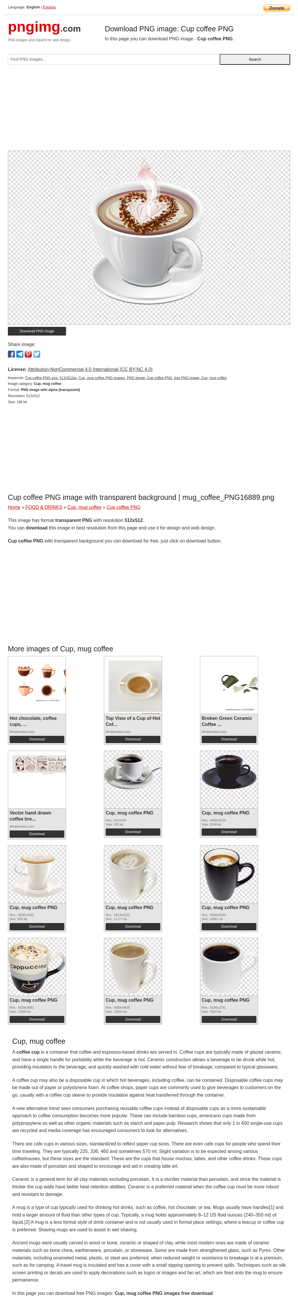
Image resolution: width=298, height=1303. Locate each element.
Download (37, 739)
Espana (49, 7)
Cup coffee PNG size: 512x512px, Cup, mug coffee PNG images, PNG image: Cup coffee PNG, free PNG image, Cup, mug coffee (126, 378)
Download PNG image (37, 331)
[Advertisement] (149, 110)
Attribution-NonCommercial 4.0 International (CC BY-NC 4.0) (90, 369)
